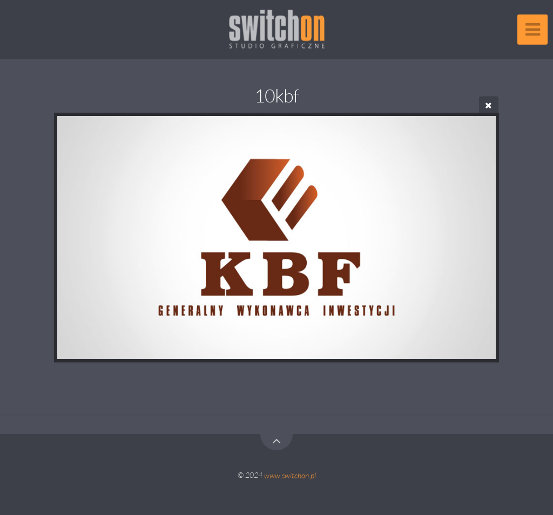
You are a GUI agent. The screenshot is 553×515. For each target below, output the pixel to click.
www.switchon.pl (290, 474)
